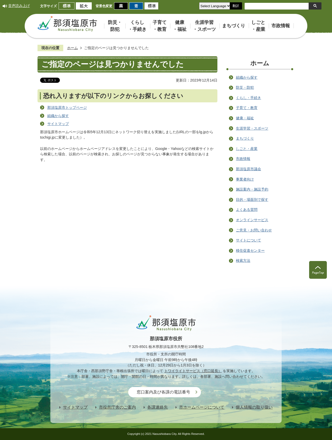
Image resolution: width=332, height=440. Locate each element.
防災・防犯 (245, 87)
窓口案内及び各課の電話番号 (163, 392)
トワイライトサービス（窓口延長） (193, 371)
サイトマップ (58, 124)
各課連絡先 (157, 407)
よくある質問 (246, 210)
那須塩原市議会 (248, 169)
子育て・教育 (246, 108)
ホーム (72, 48)
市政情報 (243, 159)
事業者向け (245, 179)
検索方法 (243, 260)
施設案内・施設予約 (252, 189)
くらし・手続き (248, 98)
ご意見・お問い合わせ (254, 230)
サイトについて (248, 240)
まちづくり (245, 138)
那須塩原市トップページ (67, 107)
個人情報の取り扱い (254, 407)
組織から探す (58, 116)
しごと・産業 (246, 149)
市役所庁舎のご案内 (117, 407)
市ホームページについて (201, 407)
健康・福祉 (245, 118)
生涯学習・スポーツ (252, 128)
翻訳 (236, 6)
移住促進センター (250, 250)
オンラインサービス (252, 220)
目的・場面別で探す (252, 199)
